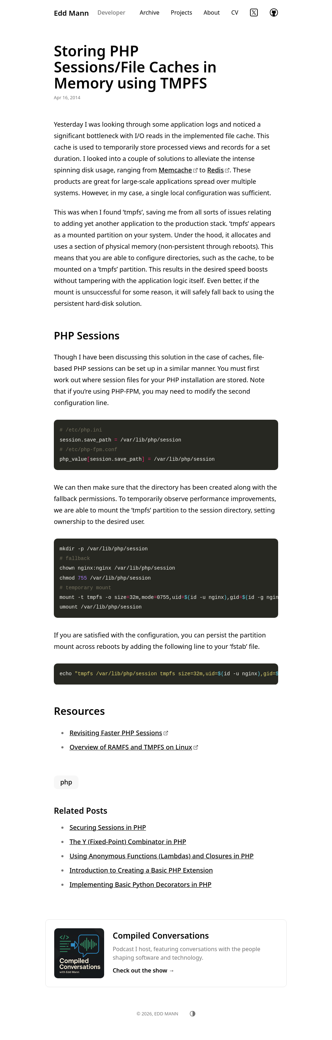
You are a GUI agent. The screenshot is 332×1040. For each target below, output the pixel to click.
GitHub (274, 12)
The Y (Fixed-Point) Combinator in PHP (128, 841)
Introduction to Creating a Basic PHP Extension (141, 870)
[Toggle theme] (192, 1013)
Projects (181, 12)
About (212, 12)
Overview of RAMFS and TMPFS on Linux (131, 747)
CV (234, 12)
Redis (215, 170)
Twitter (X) (254, 12)
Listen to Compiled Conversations (166, 953)
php (66, 782)
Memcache (175, 170)
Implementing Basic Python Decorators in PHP (140, 884)
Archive (149, 12)
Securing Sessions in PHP (108, 827)
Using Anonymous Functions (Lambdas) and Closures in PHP (162, 856)
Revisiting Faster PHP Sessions (116, 732)
